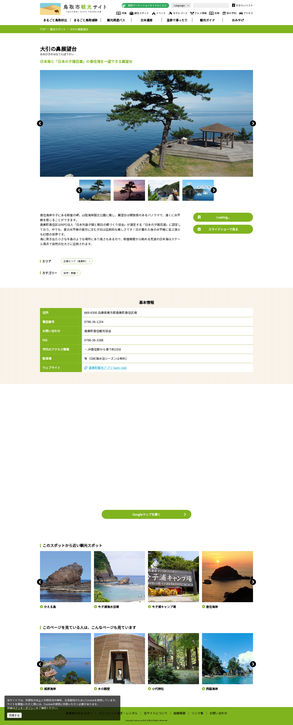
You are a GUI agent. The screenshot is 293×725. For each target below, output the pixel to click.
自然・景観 (71, 273)
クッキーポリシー (25, 708)
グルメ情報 (198, 13)
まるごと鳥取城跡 (86, 20)
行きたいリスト (242, 5)
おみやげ (238, 20)
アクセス (246, 13)
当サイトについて (156, 713)
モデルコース (177, 13)
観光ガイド (207, 20)
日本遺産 (146, 20)
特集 (121, 13)
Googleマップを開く (159, 514)
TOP (43, 29)
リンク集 (197, 713)
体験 (214, 13)
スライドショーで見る (218, 229)
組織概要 (180, 713)
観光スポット (139, 13)
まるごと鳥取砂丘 (55, 20)
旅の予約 (229, 13)
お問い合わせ (218, 713)
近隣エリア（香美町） (77, 261)
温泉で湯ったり (176, 20)
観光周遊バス (116, 20)
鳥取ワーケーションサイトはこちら (144, 5)
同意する (14, 715)
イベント (158, 13)
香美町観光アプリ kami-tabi (105, 367)
